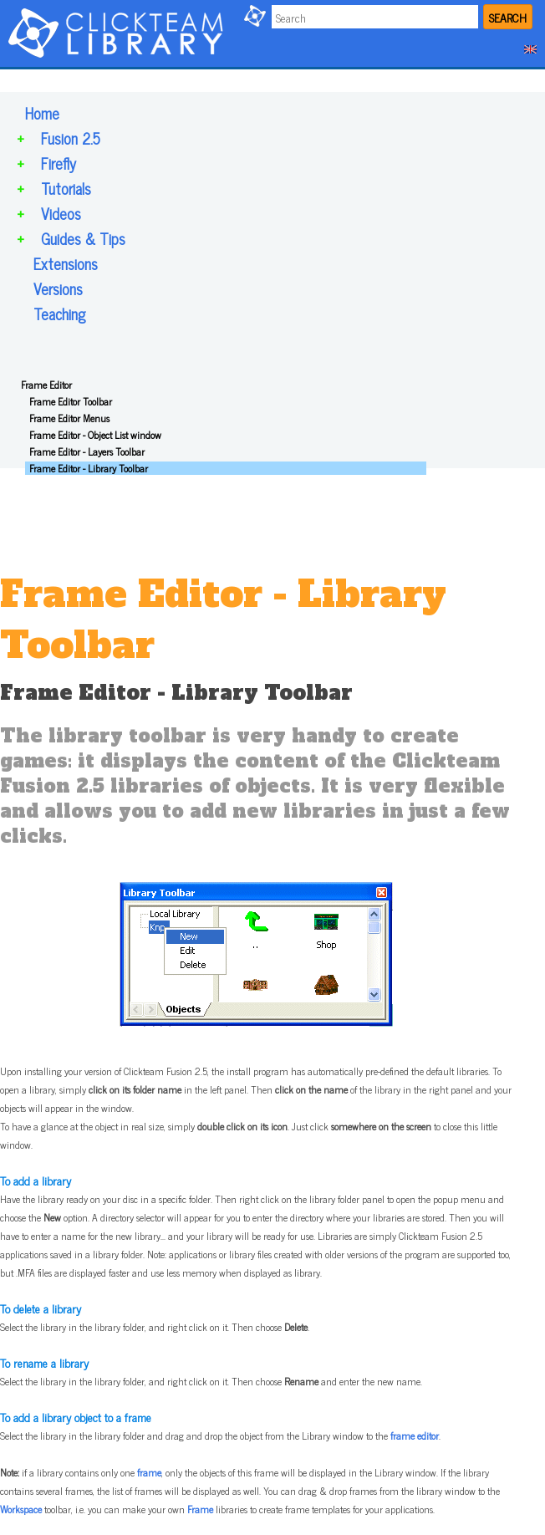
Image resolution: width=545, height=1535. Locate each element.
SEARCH (508, 17)
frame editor (414, 1435)
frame (149, 1472)
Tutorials (66, 188)
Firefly (58, 163)
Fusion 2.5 (70, 137)
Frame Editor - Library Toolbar (88, 468)
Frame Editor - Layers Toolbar (87, 451)
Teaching (59, 313)
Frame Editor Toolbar (70, 401)
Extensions (65, 263)
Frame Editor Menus (69, 418)
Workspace (21, 1509)
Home (42, 112)
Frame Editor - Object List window (95, 434)
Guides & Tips (83, 238)
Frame (200, 1509)
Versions (58, 288)
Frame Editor (46, 384)
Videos (61, 213)
